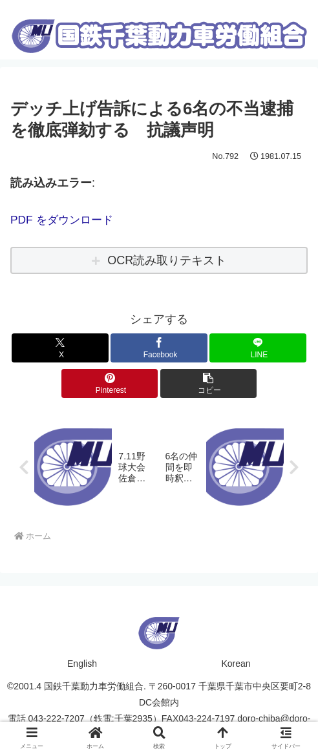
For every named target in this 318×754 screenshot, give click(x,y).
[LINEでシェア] (257, 347)
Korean (235, 663)
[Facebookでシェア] (159, 347)
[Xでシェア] (60, 347)
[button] (208, 383)
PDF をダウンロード (64, 219)
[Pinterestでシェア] (109, 383)
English (82, 663)
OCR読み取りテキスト (166, 260)
